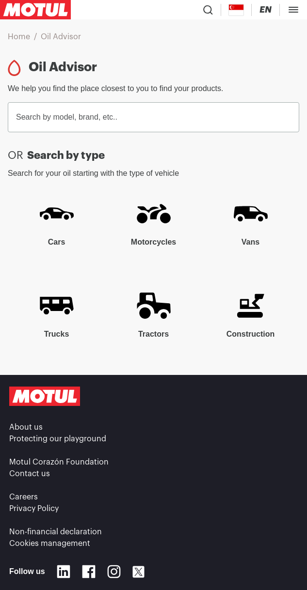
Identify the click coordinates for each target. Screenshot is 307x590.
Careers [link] (23, 497)
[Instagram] (114, 571)
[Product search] (208, 10)
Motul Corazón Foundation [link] (59, 462)
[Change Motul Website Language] (265, 9)
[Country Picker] (236, 10)
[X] (138, 572)
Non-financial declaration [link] (55, 532)
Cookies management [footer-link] (49, 543)
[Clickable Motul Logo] (35, 9)
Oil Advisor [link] (61, 37)
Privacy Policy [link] (34, 508)
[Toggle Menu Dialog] (293, 10)
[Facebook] (89, 571)
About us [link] (26, 427)
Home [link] (19, 37)
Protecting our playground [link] (57, 439)
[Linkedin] (63, 571)
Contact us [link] (29, 474)
